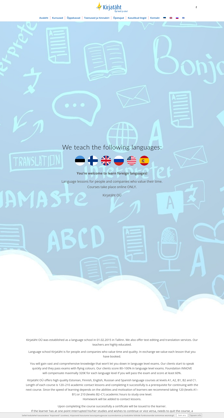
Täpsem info (195, 415)
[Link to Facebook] (196, 7)
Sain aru (182, 415)
